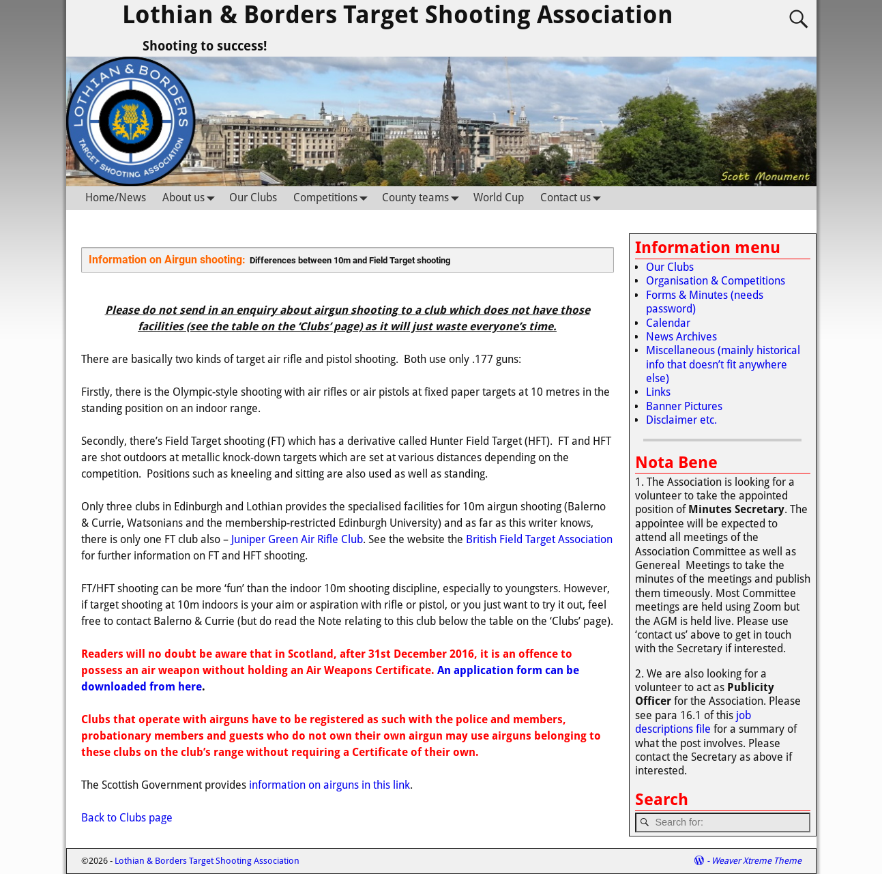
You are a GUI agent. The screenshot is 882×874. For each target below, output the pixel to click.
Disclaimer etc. (681, 419)
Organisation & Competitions (715, 280)
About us (191, 198)
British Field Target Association (539, 539)
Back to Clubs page (127, 817)
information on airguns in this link (329, 784)
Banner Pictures (684, 406)
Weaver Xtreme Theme (756, 861)
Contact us (573, 198)
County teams (423, 198)
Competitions (333, 198)
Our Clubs (253, 197)
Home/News (115, 197)
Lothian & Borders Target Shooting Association (397, 14)
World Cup (498, 197)
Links (658, 391)
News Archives (681, 336)
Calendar (668, 323)
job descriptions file (693, 722)
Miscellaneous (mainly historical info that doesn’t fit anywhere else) (723, 364)
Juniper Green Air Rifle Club (297, 539)
